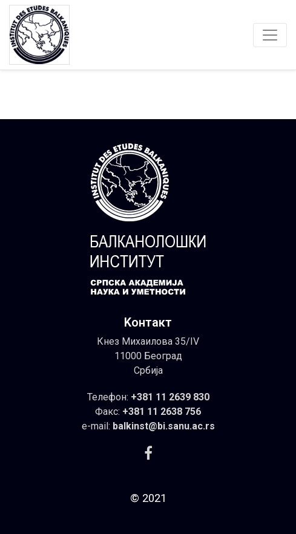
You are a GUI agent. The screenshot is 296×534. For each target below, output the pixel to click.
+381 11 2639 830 (170, 397)
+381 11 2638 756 (161, 411)
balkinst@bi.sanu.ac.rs (164, 426)
